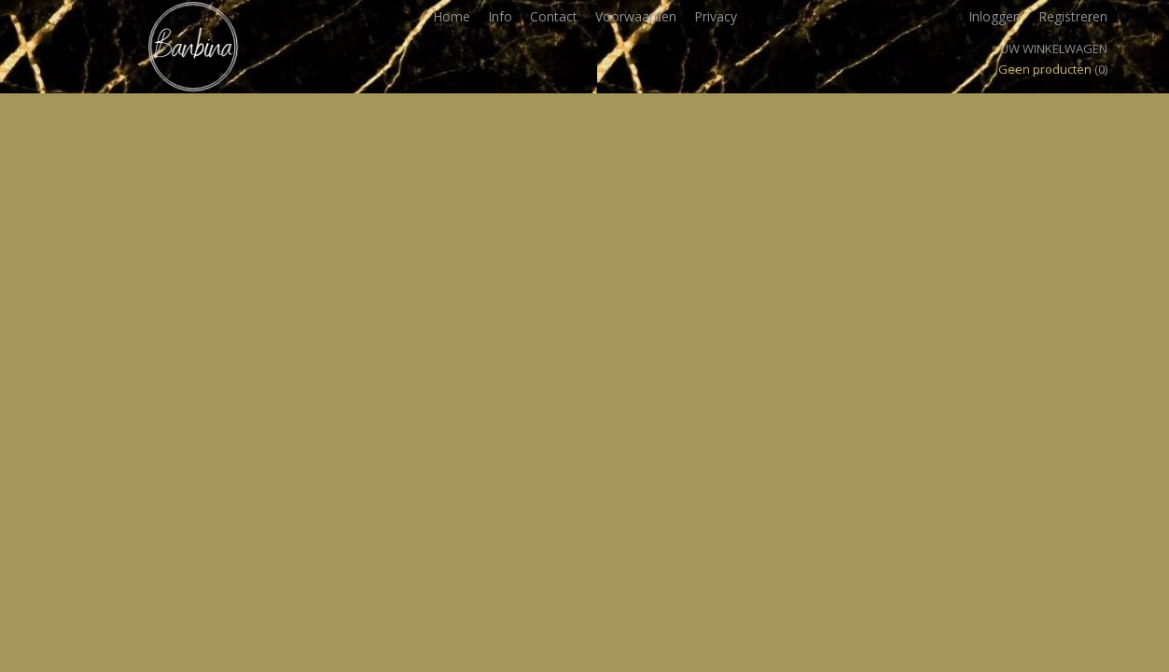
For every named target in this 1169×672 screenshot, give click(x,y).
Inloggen (994, 16)
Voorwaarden (635, 16)
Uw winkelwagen (1053, 48)
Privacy (715, 16)
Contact (554, 16)
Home (451, 16)
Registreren (1072, 16)
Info (500, 16)
